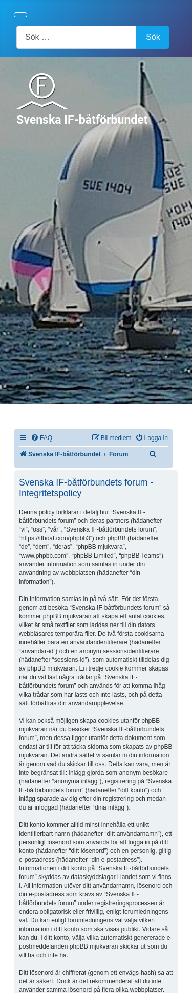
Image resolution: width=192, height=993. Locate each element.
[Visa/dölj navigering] (20, 14)
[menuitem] (41, 438)
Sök (153, 37)
